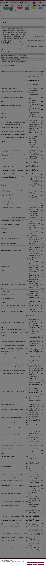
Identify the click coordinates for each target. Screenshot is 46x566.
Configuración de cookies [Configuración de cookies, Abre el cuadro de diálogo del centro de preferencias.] (35, 561)
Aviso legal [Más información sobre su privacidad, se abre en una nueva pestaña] (12, 563)
